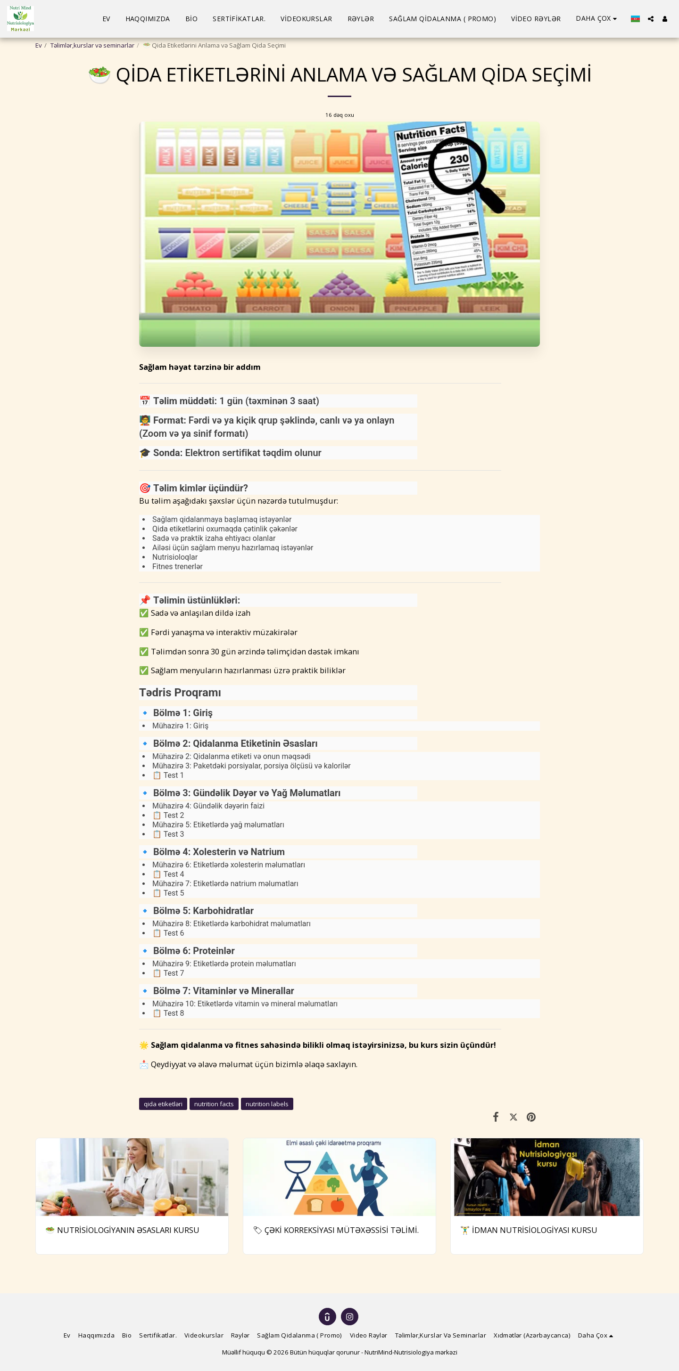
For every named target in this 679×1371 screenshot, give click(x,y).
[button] (650, 19)
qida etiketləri (163, 1104)
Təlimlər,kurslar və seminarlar (92, 45)
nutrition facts (214, 1104)
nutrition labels (267, 1104)
